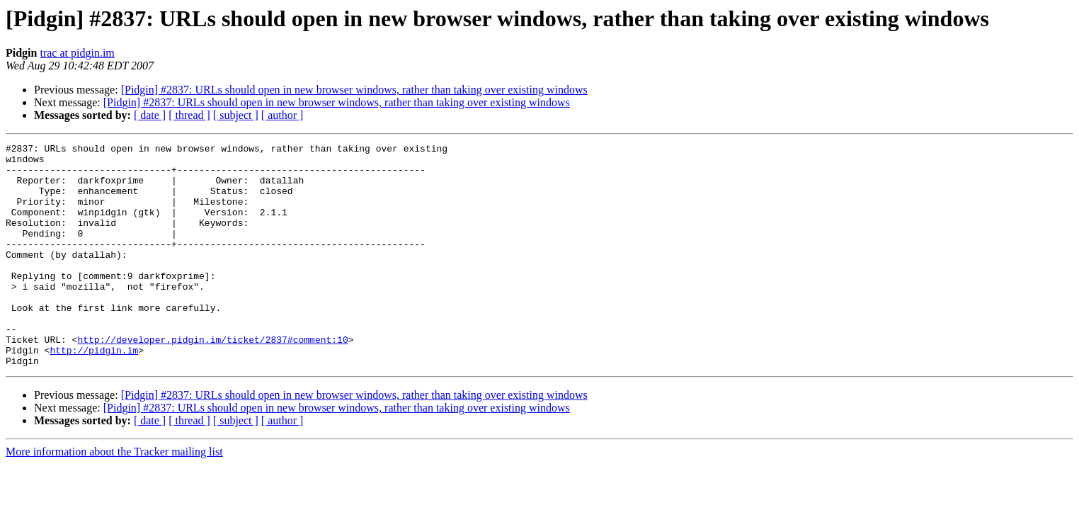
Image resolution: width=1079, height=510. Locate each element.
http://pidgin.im (94, 392)
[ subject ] (235, 115)
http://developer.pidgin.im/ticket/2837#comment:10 (212, 379)
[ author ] (282, 115)
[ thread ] (189, 115)
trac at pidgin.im (77, 53)
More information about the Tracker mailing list (114, 496)
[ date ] (150, 115)
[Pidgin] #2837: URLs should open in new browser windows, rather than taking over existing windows (354, 90)
